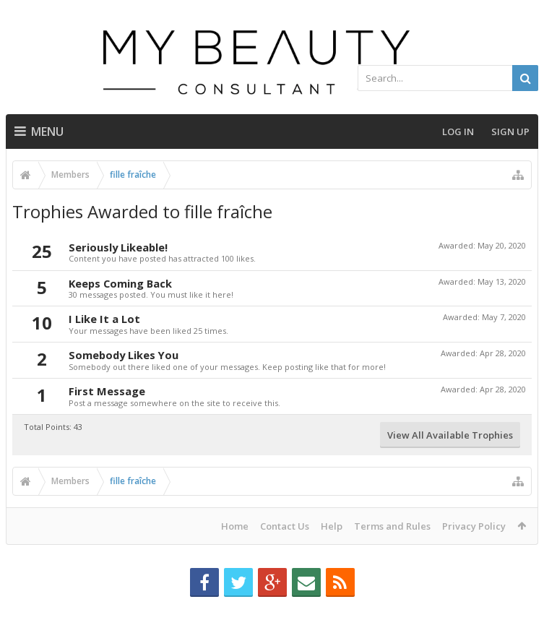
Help (331, 526)
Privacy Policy (474, 526)
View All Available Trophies (450, 435)
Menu (39, 131)
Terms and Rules (392, 526)
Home (235, 526)
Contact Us (284, 526)
